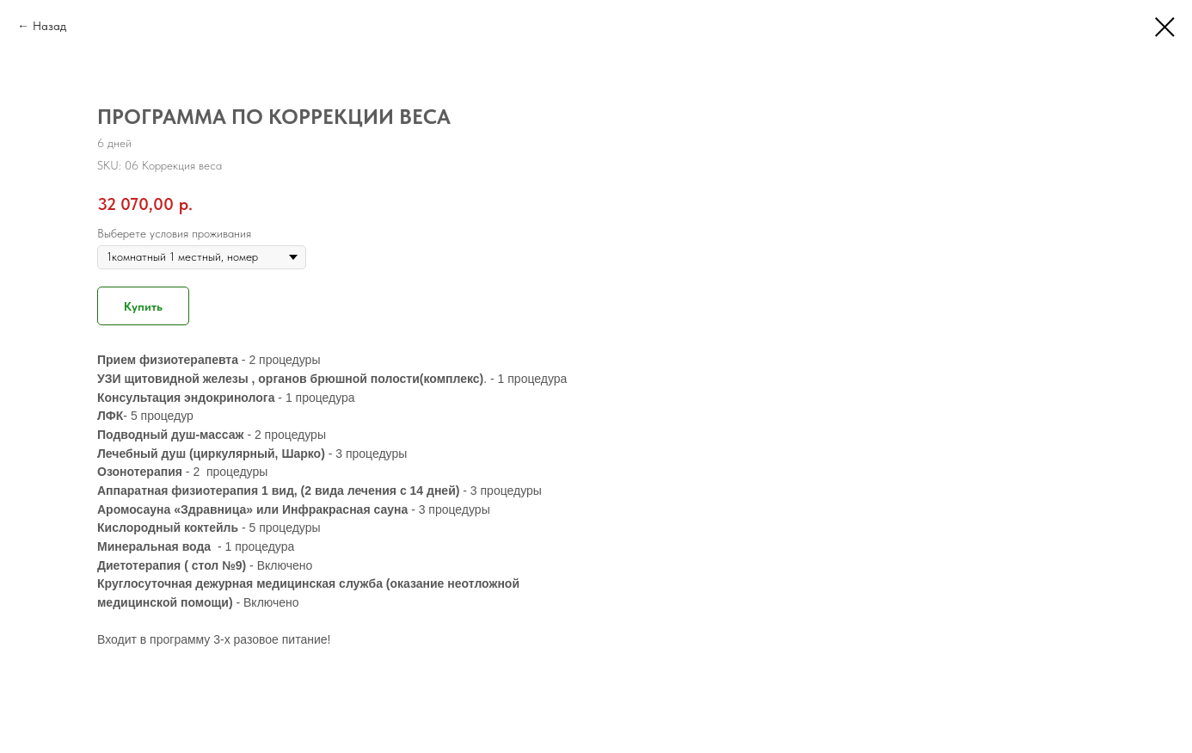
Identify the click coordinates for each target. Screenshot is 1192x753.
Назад (49, 26)
